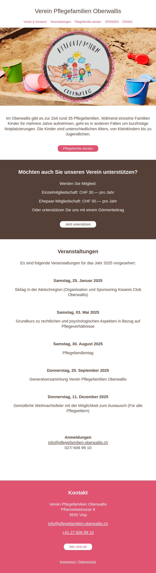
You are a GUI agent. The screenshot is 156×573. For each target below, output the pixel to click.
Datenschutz (87, 562)
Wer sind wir (78, 547)
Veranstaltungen (60, 21)
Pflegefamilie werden (88, 21)
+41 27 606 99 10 (78, 532)
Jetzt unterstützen (78, 224)
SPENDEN (112, 21)
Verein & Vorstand (35, 21)
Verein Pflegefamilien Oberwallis (78, 11)
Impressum (68, 562)
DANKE (127, 21)
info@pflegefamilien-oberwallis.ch (78, 442)
